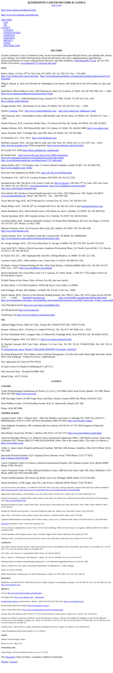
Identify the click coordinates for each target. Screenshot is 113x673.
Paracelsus (5, 524)
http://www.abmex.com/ (12, 443)
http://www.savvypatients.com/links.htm (19, 15)
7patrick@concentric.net (33, 297)
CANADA (8, 30)
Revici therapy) (62, 183)
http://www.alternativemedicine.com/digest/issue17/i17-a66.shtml (31, 160)
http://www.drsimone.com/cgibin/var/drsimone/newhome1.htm (30, 238)
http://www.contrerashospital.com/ (41, 111)
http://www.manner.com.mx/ (38, 605)
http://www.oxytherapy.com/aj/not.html (65, 145)
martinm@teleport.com (92, 206)
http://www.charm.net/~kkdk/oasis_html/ (77, 111)
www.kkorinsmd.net (40, 186)
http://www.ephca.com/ (98, 128)
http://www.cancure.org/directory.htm (18, 10)
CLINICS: (56, 381)
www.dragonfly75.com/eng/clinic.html (38, 63)
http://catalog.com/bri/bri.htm (14, 101)
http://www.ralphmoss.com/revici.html (67, 186)
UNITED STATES (12, 32)
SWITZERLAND (11, 45)
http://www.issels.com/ (29, 155)
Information (39, 597)
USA (5, 22)
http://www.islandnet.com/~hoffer (16, 168)
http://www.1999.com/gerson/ (54, 155)
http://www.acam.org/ (29, 310)
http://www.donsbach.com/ (44, 138)
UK (5, 25)
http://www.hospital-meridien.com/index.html (62, 490)
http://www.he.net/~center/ (80, 420)
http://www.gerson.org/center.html (32, 490)
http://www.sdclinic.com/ (24, 597)
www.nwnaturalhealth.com (13, 196)
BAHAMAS (9, 38)
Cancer (13, 662)
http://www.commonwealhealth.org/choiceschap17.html (27, 93)
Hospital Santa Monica (9, 601)
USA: (3, 68)
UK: (3, 320)
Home (4, 662)
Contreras (13, 111)
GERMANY (9, 35)
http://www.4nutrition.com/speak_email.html (22, 300)
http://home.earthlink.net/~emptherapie (41, 150)
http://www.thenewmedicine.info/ (56, 339)
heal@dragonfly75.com (85, 60)
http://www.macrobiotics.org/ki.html (85, 433)
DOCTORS (6, 20)
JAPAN (6, 43)
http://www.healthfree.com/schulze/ (36, 268)
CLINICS (5, 27)
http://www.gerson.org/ (9, 490)
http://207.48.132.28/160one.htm (56, 172)
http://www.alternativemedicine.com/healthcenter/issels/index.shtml (32, 158)
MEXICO (8, 40)
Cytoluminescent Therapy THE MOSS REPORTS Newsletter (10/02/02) (38, 349)
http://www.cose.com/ (26, 393)
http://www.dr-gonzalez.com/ (14, 145)
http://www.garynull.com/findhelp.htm (41, 305)
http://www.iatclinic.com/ (10, 585)
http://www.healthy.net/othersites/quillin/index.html (83, 297)
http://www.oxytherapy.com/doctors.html (36, 315)
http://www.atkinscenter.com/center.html (20, 76)
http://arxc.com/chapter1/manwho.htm (18, 188)
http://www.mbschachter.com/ (15, 231)
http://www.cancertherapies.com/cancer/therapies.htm (43, 610)
